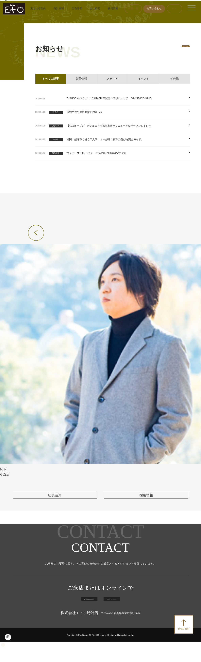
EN (175, 8)
